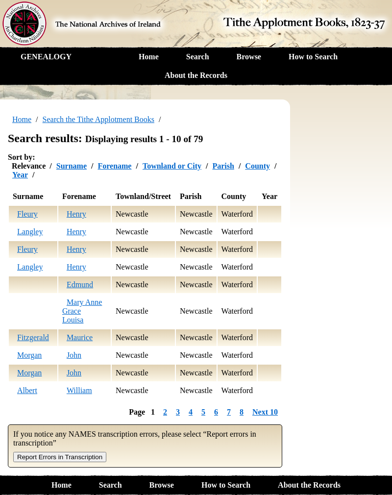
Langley (30, 231)
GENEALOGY (46, 56)
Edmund (80, 284)
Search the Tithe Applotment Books (98, 119)
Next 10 (265, 412)
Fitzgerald (33, 337)
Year (20, 175)
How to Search (313, 56)
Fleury (27, 214)
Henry (76, 214)
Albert (27, 390)
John (74, 355)
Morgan (29, 355)
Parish (223, 166)
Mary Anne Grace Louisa (82, 311)
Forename (114, 166)
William (79, 390)
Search (197, 56)
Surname (71, 166)
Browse (249, 56)
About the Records (196, 75)
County (257, 166)
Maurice (80, 337)
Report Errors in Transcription (59, 457)
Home (149, 56)
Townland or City (172, 166)
